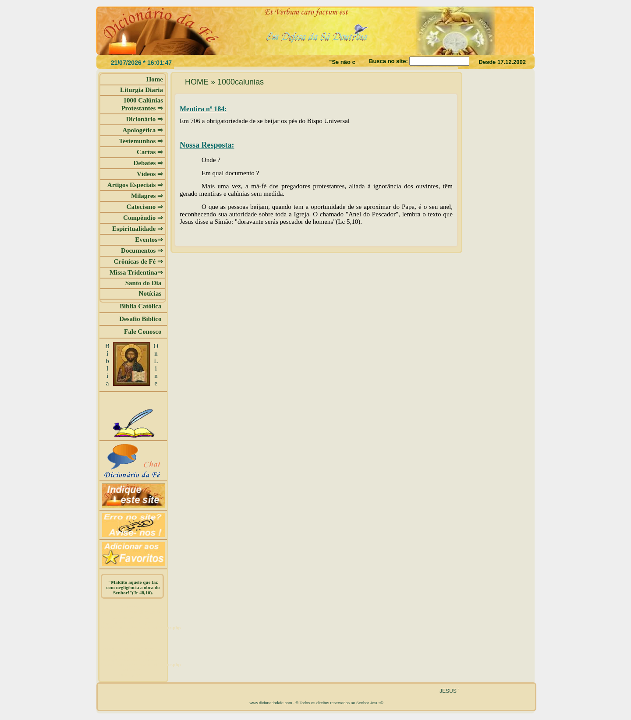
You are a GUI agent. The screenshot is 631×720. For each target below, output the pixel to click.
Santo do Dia (144, 282)
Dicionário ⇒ (144, 119)
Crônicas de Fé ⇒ (138, 261)
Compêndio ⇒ (143, 217)
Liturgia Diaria (141, 89)
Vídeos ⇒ (150, 173)
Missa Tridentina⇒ (136, 272)
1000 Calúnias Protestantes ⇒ (142, 104)
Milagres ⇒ (147, 195)
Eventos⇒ (149, 239)
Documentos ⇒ (142, 250)
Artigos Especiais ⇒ (135, 184)
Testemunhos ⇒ (141, 141)
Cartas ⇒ (150, 151)
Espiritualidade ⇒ (137, 228)
